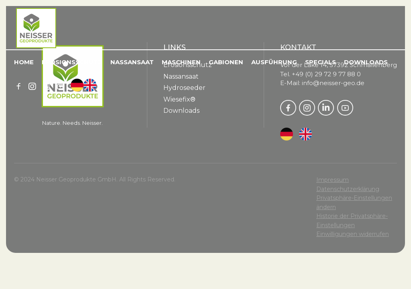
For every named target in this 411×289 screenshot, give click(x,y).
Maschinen (181, 62)
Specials (320, 62)
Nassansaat (132, 62)
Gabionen (226, 62)
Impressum (332, 179)
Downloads (366, 62)
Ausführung (274, 62)
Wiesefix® (179, 99)
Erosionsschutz (72, 62)
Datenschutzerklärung (347, 189)
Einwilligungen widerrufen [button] (352, 234)
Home (24, 62)
